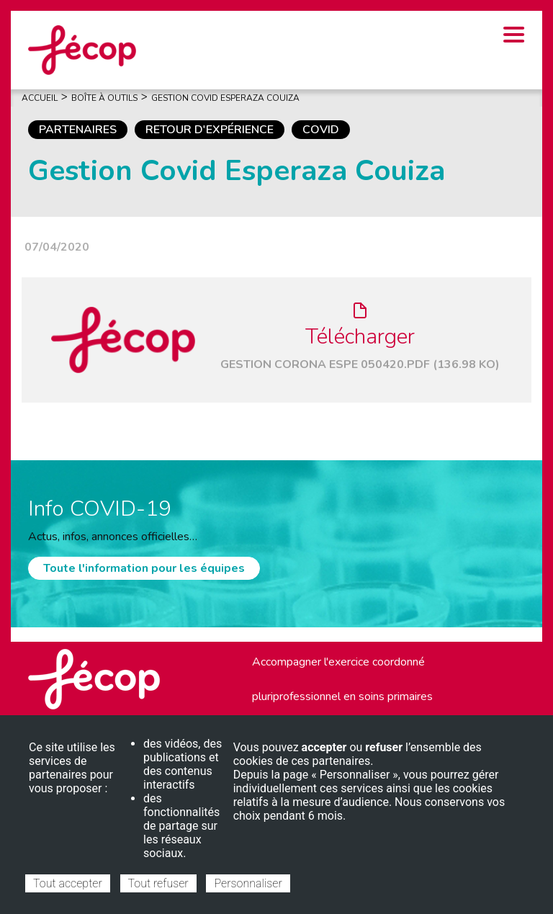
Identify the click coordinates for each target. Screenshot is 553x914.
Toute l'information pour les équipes (144, 568)
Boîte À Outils (104, 98)
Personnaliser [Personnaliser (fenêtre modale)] (248, 883)
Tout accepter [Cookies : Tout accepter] (67, 883)
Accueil (40, 98)
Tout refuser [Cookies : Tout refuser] (158, 883)
